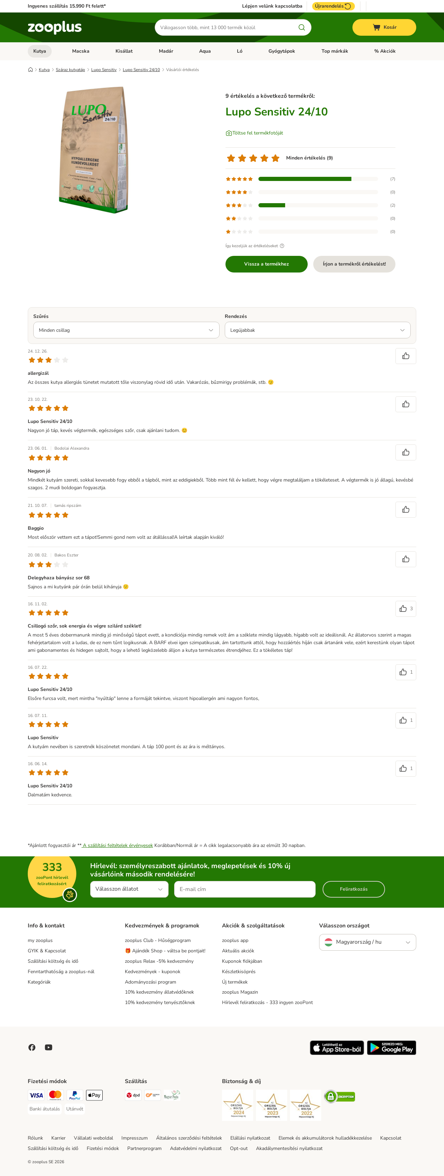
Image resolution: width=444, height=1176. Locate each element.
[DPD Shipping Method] (133, 1096)
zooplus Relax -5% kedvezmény (159, 961)
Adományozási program (150, 982)
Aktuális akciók (238, 951)
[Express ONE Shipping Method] (152, 1096)
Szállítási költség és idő (53, 961)
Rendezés (236, 316)
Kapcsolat (390, 1138)
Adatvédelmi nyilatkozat (196, 1148)
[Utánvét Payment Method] (74, 1109)
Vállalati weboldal (93, 1138)
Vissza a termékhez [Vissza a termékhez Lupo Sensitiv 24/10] (266, 264)
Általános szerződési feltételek (189, 1138)
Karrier (58, 1138)
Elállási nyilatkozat (250, 1138)
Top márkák (335, 51)
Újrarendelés (333, 6)
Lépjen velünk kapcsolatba (272, 6)
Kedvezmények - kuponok (152, 971)
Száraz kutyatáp (70, 69)
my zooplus (40, 940)
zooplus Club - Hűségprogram (158, 940)
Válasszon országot (344, 925)
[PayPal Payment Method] (75, 1096)
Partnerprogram (144, 1148)
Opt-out (239, 1148)
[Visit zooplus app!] (337, 1053)
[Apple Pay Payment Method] (94, 1096)
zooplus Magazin (240, 992)
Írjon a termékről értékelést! (354, 264)
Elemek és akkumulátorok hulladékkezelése (325, 1138)
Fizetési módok (103, 1148)
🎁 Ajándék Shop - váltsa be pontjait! (165, 951)
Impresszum (134, 1138)
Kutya (39, 51)
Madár (166, 51)
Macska (80, 51)
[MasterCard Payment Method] (55, 1096)
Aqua (205, 51)
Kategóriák (39, 982)
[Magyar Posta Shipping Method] (172, 1096)
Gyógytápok (281, 51)
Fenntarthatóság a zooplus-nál (61, 971)
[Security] (237, 1106)
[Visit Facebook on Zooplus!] (32, 1047)
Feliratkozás (354, 889)
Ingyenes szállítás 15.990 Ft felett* (67, 6)
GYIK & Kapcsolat (47, 951)
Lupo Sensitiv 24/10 (141, 69)
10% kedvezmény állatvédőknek (159, 992)
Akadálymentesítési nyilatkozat (289, 1148)
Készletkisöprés (239, 971)
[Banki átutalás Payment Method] (44, 1109)
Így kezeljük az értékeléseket (255, 246)
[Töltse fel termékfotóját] (254, 133)
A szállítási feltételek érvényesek (117, 845)
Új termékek (235, 982)
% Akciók (385, 51)
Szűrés (41, 316)
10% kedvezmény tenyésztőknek (160, 1002)
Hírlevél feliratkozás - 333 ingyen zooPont (267, 1002)
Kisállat (124, 51)
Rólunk (35, 1138)
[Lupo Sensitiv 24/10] (94, 150)
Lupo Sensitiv (104, 69)
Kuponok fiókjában (242, 961)
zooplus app (235, 940)
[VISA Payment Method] (36, 1096)
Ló (239, 51)
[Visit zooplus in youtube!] (48, 1047)
